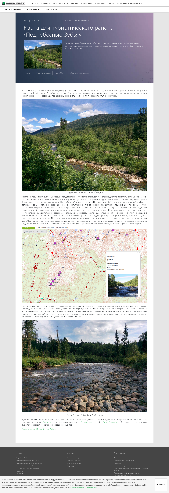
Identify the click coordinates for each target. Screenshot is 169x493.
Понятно (161, 485)
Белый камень (88, 422)
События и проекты (32, 9)
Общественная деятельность (124, 460)
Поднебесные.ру (110, 422)
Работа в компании (120, 458)
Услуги (35, 3)
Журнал (74, 3)
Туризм (28, 73)
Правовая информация (122, 466)
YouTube (70, 466)
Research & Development (24, 466)
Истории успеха (60, 3)
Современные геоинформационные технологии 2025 (119, 3)
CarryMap (60, 73)
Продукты (45, 3)
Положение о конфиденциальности (126, 473)
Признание (117, 463)
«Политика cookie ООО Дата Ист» (83, 488)
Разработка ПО (21, 458)
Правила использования (122, 476)
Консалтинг (20, 471)
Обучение (19, 474)
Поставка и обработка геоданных (27, 468)
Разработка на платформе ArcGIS (27, 460)
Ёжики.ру (47, 422)
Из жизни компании (13, 9)
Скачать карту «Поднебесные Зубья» (39, 429)
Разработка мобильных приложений (29, 463)
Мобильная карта (43, 73)
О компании (86, 3)
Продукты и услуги (50, 9)
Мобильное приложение (79, 73)
